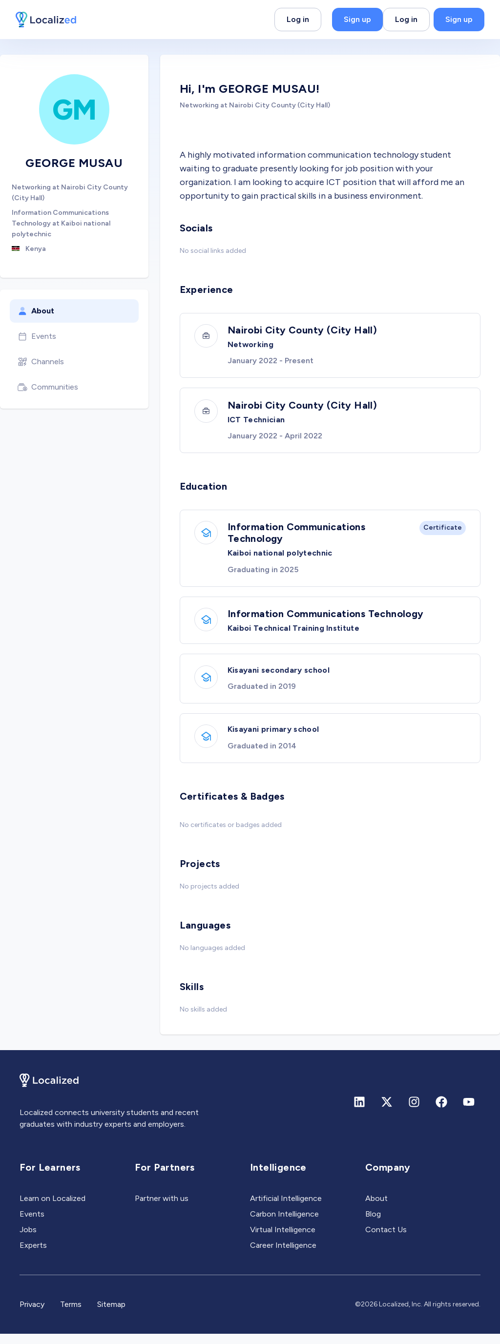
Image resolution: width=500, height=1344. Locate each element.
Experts (33, 1255)
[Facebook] (441, 1112)
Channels (41, 362)
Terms (71, 1314)
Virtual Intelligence (282, 1239)
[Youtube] (468, 1112)
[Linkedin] (359, 1112)
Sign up (357, 19)
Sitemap (111, 1314)
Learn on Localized (52, 1208)
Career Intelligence (283, 1255)
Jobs (28, 1239)
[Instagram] (414, 1112)
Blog (373, 1224)
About (36, 311)
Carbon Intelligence (284, 1224)
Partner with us (161, 1208)
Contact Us (386, 1239)
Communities (48, 387)
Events (37, 336)
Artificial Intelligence (286, 1208)
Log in (298, 19)
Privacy (32, 1314)
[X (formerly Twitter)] (386, 1112)
